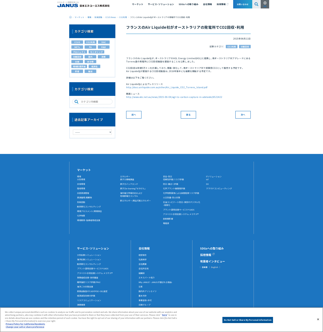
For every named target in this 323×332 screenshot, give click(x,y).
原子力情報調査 (127, 181)
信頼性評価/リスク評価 (174, 181)
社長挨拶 (143, 261)
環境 (79, 176)
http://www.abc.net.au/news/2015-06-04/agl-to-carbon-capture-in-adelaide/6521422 (174, 96)
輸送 (90, 71)
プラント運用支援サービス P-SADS (180, 212)
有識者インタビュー (212, 264)
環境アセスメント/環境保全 (90, 213)
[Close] (318, 319)
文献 (77, 61)
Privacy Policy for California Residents (25, 323)
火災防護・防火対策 (172, 200)
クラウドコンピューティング (220, 191)
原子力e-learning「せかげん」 (134, 191)
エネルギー (125, 176)
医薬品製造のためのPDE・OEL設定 (93, 293)
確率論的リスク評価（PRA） (90, 284)
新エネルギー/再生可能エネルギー (136, 202)
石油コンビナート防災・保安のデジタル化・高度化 (183, 206)
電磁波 (166, 225)
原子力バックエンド (130, 186)
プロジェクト (79, 52)
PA (90, 47)
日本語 (204, 270)
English (214, 270)
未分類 (90, 61)
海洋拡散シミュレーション (90, 261)
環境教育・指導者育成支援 (89, 222)
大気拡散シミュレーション (90, 257)
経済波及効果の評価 (86, 298)
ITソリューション (214, 176)
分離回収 (245, 46)
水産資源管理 (83, 195)
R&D (103, 47)
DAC (104, 42)
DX (207, 186)
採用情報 (223, 4)
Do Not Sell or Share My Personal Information (247, 319)
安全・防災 (168, 176)
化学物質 (81, 218)
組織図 (142, 275)
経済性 (94, 66)
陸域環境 (81, 191)
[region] (161, 319)
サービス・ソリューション (161, 4)
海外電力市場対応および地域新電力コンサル (132, 197)
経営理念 (143, 257)
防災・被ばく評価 (171, 186)
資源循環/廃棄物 (85, 200)
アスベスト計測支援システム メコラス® (182, 216)
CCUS (77, 42)
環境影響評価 (79, 66)
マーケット (137, 4)
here (164, 314)
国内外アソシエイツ (148, 293)
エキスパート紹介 (147, 280)
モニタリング (96, 52)
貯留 (77, 71)
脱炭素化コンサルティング (90, 209)
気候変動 (81, 204)
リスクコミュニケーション (90, 302)
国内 (90, 56)
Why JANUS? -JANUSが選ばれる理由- (157, 284)
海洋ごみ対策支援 (85, 289)
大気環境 (81, 181)
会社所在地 (144, 271)
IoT (207, 181)
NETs (77, 47)
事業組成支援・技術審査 (88, 280)
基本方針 (143, 298)
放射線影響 (168, 221)
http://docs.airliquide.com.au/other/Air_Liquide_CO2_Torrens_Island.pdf (166, 87)
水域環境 (81, 186)
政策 (104, 56)
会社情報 (207, 4)
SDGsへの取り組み (188, 4)
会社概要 (143, 266)
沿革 (141, 289)
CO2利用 (231, 46)
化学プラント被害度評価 (175, 191)
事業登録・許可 (146, 302)
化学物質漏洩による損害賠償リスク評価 (182, 195)
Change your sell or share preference (25, 326)
